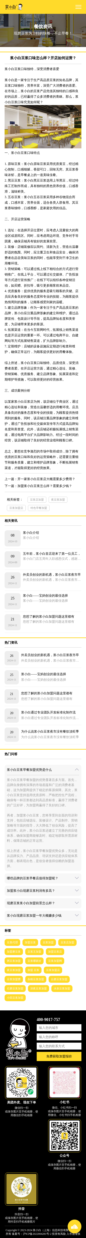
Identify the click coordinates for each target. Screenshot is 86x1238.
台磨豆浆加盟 (59, 979)
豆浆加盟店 (16, 508)
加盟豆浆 (30, 942)
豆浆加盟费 (14, 979)
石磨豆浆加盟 (15, 988)
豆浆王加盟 (34, 951)
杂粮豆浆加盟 (36, 979)
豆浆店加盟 (37, 499)
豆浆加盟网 (55, 960)
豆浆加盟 (48, 942)
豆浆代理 (12, 942)
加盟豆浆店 (55, 951)
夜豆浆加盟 (58, 499)
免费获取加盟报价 (59, 1056)
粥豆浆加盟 (14, 960)
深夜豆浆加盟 (38, 988)
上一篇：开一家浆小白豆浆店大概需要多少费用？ (40, 479)
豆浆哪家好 (34, 960)
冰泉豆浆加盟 (62, 988)
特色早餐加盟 (39, 508)
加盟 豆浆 (33, 970)
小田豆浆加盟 (15, 997)
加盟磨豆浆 (14, 951)
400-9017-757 (48, 1019)
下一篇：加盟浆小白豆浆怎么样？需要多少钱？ (38, 486)
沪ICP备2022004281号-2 (37, 1233)
